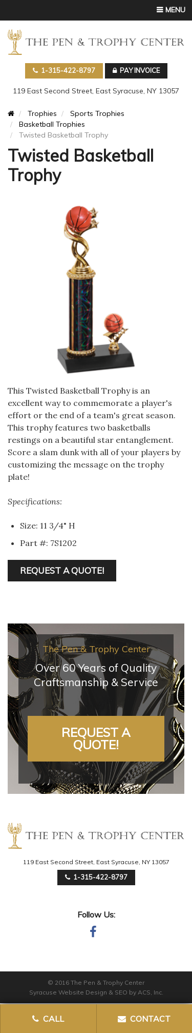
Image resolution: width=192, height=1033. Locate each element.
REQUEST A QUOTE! (62, 570)
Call (48, 1018)
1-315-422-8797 (64, 70)
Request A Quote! (96, 738)
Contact (144, 1018)
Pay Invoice (136, 70)
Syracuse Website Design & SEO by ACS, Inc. (96, 992)
